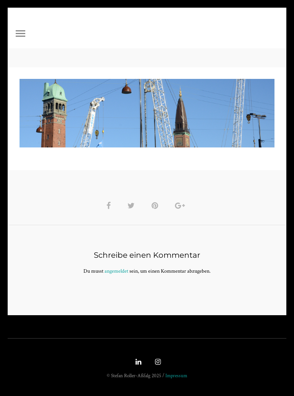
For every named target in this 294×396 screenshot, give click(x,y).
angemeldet (116, 271)
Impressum (176, 376)
